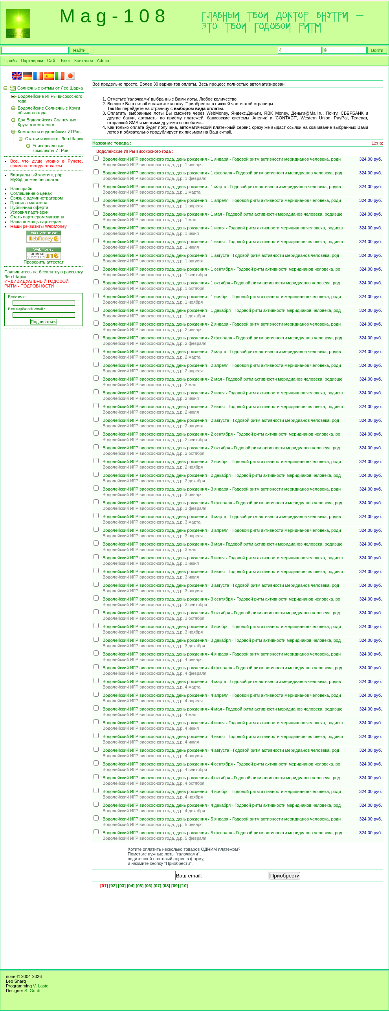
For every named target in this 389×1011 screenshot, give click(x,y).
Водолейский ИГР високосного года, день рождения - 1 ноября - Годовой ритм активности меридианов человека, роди (222, 296)
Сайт (52, 60)
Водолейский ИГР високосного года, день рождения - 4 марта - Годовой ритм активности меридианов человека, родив (222, 681)
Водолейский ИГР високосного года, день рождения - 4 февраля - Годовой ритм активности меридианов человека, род (222, 667)
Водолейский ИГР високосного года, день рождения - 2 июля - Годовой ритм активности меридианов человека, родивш (223, 406)
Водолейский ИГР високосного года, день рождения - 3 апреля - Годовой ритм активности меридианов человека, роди (222, 530)
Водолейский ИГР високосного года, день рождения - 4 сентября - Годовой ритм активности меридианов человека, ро (221, 764)
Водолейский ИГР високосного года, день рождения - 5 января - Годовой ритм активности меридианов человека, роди (222, 819)
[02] (113, 885)
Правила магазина (29, 202)
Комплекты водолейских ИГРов (49, 131)
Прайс (10, 60)
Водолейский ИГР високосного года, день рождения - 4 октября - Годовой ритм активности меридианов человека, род (221, 777)
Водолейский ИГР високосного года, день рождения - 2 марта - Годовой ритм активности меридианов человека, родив (222, 351)
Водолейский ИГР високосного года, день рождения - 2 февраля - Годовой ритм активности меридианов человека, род (222, 337)
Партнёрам (32, 60)
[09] (175, 885)
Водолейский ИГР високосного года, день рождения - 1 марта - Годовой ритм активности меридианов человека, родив (222, 186)
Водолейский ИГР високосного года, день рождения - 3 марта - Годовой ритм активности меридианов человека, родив (222, 516)
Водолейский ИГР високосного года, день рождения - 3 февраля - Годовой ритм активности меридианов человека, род (222, 502)
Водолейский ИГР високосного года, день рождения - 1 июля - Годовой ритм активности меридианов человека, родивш (223, 241)
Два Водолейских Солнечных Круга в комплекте (47, 122)
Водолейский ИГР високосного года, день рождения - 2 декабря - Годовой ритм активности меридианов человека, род (222, 475)
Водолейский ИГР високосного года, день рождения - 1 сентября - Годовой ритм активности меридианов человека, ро (221, 269)
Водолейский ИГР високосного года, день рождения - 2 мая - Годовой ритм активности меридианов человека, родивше (223, 379)
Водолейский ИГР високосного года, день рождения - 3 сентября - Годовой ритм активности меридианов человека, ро (221, 599)
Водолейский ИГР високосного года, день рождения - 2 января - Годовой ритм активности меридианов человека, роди (222, 324)
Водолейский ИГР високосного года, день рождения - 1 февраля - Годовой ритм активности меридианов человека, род (222, 172)
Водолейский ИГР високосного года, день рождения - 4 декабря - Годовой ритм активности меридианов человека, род (222, 805)
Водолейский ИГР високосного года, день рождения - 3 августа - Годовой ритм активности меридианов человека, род (221, 585)
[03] (122, 885)
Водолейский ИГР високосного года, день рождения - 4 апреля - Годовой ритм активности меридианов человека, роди (222, 695)
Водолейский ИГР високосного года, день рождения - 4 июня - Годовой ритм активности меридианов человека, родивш (223, 722)
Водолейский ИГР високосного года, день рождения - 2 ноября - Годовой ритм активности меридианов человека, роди (222, 461)
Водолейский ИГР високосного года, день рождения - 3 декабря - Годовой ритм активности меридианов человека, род (222, 640)
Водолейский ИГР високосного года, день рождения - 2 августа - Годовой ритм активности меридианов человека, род (221, 420)
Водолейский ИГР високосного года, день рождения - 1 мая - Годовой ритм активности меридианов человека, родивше (223, 214)
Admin (103, 60)
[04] (131, 885)
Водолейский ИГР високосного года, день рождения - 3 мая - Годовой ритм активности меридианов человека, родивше (223, 544)
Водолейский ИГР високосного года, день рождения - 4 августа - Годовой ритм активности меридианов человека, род (221, 750)
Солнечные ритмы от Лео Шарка (50, 88)
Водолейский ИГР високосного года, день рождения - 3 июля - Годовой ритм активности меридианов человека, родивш (223, 571)
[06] (148, 885)
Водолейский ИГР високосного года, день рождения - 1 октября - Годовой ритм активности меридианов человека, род (221, 282)
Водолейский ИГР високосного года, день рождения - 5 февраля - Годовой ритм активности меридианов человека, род (222, 832)
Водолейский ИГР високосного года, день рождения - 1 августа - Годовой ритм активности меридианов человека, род (221, 255)
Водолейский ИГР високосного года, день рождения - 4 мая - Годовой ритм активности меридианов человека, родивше (223, 709)
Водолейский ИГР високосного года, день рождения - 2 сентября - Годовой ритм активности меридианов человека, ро (221, 434)
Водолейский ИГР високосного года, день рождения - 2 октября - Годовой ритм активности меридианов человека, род (221, 447)
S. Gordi (32, 990)
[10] (184, 885)
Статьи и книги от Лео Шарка (54, 138)
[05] (140, 885)
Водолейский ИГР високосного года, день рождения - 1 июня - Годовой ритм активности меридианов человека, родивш (223, 227)
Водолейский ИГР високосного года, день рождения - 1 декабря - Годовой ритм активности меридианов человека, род (222, 310)
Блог (65, 60)
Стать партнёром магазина (37, 216)
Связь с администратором (36, 198)
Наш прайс (21, 188)
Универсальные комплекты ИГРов (50, 148)
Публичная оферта (29, 207)
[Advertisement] (44, 450)
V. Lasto (40, 986)
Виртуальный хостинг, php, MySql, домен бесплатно (37, 177)
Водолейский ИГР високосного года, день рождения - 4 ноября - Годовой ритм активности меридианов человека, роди (222, 791)
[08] (166, 885)
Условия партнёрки (29, 212)
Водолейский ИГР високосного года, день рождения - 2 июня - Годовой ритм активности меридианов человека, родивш (223, 392)
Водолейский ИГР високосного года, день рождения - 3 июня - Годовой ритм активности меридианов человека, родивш (223, 557)
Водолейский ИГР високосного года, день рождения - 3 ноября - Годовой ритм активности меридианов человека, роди (222, 626)
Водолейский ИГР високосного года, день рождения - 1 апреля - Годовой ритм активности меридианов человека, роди (222, 200)
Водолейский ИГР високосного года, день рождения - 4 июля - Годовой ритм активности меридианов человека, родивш (223, 736)
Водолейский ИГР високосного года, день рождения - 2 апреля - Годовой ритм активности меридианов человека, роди (222, 365)
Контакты (83, 60)
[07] (157, 885)
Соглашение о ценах (31, 193)
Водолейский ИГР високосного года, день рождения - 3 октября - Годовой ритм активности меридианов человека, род (221, 612)
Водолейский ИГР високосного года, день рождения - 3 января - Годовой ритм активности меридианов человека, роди (222, 489)
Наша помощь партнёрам (36, 221)
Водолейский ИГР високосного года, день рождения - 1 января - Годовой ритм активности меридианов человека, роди (222, 159)
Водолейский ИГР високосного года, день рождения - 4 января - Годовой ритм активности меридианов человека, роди (222, 654)
